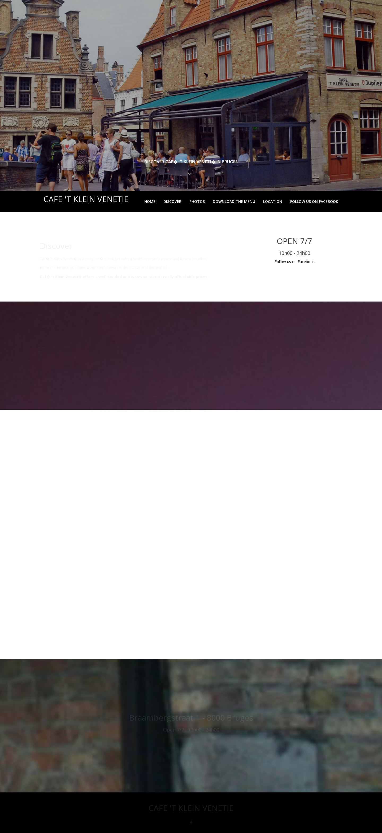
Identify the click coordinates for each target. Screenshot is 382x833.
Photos (197, 201)
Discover (172, 201)
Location (272, 201)
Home (149, 201)
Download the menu (234, 201)
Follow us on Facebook (314, 201)
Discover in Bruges (191, 162)
